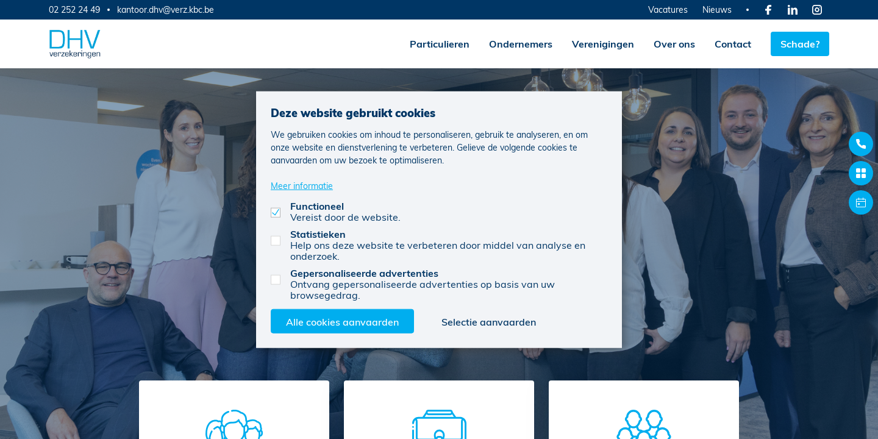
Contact (733, 43)
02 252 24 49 (74, 9)
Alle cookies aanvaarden (342, 321)
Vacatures (668, 9)
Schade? (799, 43)
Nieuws (717, 9)
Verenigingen (603, 43)
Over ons (674, 43)
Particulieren (439, 43)
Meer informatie (302, 185)
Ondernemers (520, 43)
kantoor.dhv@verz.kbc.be (165, 10)
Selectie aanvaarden (488, 321)
